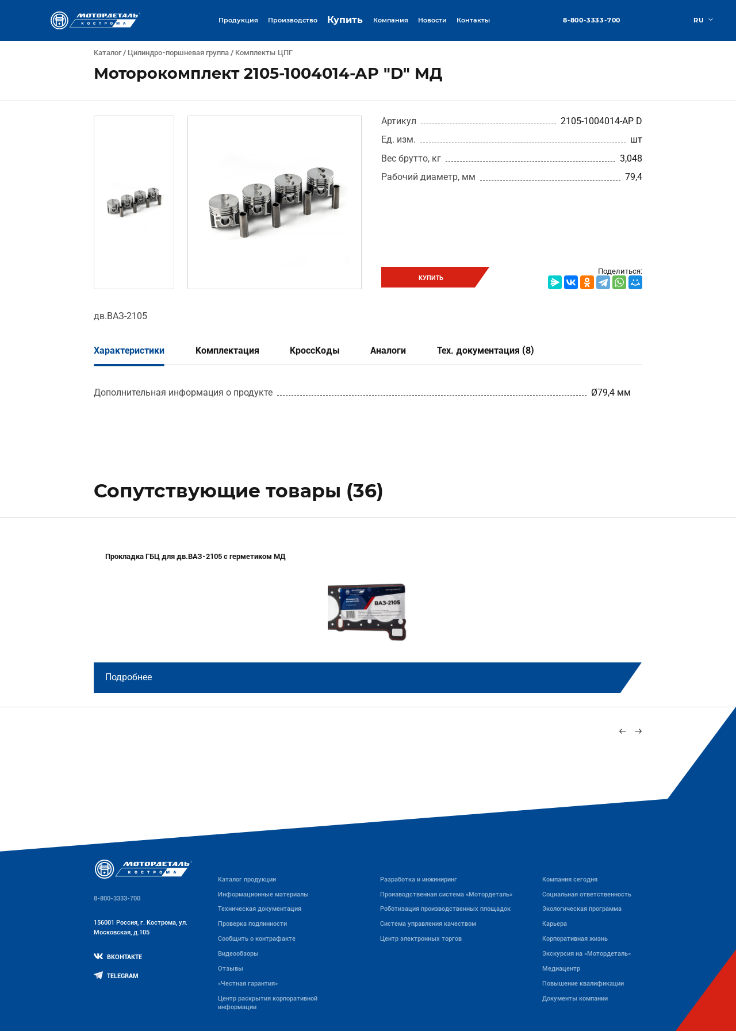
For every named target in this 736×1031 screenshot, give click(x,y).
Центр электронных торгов (421, 938)
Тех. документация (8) (485, 350)
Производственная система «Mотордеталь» (446, 894)
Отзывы (230, 968)
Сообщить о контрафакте (257, 938)
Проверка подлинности (252, 923)
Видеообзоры (238, 953)
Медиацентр (561, 968)
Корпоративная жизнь (575, 938)
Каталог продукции (247, 879)
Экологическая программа (582, 908)
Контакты (473, 20)
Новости (432, 20)
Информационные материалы (263, 894)
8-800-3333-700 (591, 20)
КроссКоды (315, 350)
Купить (345, 19)
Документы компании (575, 998)
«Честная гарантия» (248, 983)
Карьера (554, 923)
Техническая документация (259, 908)
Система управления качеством (428, 923)
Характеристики (129, 350)
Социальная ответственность (586, 894)
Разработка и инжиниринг (418, 879)
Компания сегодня (569, 879)
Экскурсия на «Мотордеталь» (586, 953)
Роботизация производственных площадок (445, 908)
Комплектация (227, 350)
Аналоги (388, 350)
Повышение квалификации (583, 983)
